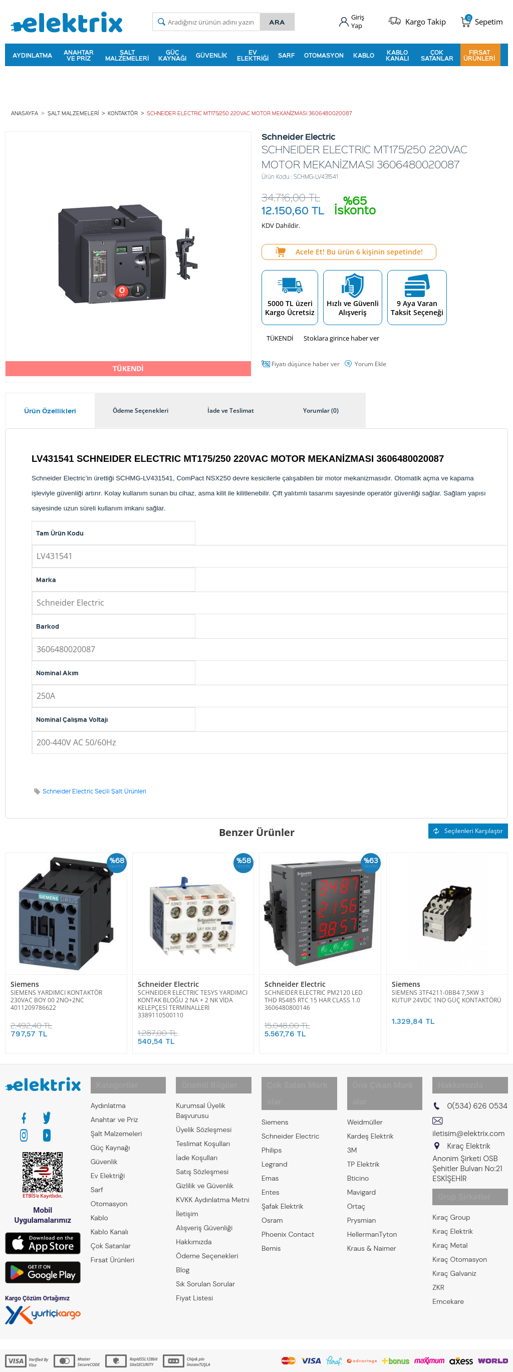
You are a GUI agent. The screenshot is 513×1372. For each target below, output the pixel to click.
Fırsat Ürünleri (479, 52)
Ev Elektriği (253, 52)
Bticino (358, 1149)
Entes (271, 1163)
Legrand (275, 1135)
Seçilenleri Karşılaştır (468, 825)
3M (352, 1121)
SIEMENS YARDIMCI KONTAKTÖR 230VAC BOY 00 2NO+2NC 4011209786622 (56, 994)
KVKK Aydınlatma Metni (212, 1187)
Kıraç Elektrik (452, 1212)
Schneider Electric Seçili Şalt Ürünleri (94, 785)
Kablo (363, 52)
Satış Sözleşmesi (202, 1159)
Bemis (271, 1219)
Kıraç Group (451, 1198)
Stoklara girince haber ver (341, 332)
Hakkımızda (193, 1229)
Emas (270, 1149)
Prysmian (361, 1191)
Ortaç (356, 1177)
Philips (272, 1121)
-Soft (203, 1359)
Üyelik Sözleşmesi (203, 1117)
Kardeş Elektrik (370, 1107)
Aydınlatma (32, 52)
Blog (182, 1257)
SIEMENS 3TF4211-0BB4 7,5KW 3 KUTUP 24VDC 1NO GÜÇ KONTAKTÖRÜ (446, 990)
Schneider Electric (165, 978)
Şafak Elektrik (283, 1177)
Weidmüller (365, 1093)
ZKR (438, 1268)
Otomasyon (324, 52)
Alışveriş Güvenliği (204, 1215)
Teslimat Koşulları (203, 1131)
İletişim (187, 1201)
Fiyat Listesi (194, 1285)
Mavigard (361, 1163)
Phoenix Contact (288, 1205)
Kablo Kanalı (397, 52)
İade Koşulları (196, 1145)
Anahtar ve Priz (79, 52)
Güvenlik (211, 52)
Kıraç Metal (449, 1226)
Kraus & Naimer (371, 1219)
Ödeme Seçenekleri (207, 1243)
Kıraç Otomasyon (459, 1240)
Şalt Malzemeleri (127, 52)
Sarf (286, 52)
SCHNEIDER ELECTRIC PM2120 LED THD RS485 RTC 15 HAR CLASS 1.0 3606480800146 (314, 994)
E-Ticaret (225, 1359)
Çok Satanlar (437, 52)
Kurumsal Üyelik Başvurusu (200, 1098)
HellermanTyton (372, 1205)
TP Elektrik (363, 1135)
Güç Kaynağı (172, 52)
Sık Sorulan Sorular (205, 1271)
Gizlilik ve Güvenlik (204, 1173)
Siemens (23, 978)
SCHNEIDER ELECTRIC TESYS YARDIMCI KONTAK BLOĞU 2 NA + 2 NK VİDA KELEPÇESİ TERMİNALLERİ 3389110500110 (192, 998)
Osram (272, 1191)
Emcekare (448, 1282)
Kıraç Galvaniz (454, 1254)
